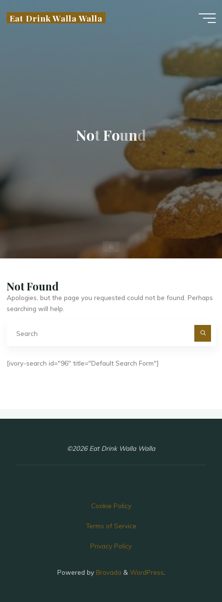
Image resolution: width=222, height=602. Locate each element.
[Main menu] (207, 18)
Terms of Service (111, 526)
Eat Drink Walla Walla (56, 17)
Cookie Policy (111, 506)
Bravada (107, 572)
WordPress (147, 572)
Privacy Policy (111, 546)
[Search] (202, 333)
